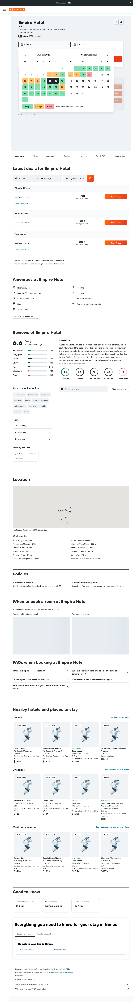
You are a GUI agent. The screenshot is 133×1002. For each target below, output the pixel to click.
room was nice (19, 395)
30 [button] (62, 93)
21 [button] (50, 87)
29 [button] (56, 93)
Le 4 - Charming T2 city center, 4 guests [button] (114, 749)
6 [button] (43, 74)
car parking (45, 395)
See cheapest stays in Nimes (117, 769)
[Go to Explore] (4, 41)
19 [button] (37, 87)
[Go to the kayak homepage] (17, 9)
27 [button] (44, 93)
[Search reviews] (85, 389)
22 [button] (56, 87)
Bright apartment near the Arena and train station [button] (112, 804)
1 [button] (76, 68)
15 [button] (56, 81)
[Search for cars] (4, 28)
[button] (130, 3)
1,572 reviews (35, 36)
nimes (27, 400)
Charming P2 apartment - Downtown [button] (111, 859)
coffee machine (20, 406)
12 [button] (37, 81)
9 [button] (62, 74)
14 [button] (50, 81)
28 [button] (50, 93)
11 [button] (31, 81)
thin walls (17, 412)
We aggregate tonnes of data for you (72, 984)
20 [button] (43, 87)
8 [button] (56, 74)
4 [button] (31, 74)
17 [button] (25, 87)
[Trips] (4, 59)
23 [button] (62, 87)
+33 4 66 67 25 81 (26, 32)
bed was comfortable (37, 406)
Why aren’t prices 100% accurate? (72, 988)
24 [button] (25, 93)
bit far (26, 412)
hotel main (18, 400)
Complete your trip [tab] (25, 934)
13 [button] (44, 81)
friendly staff (33, 395)
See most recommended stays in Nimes (112, 827)
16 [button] (62, 81)
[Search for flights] (4, 17)
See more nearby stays (119, 717)
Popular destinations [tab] (45, 934)
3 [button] (25, 74)
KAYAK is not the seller (72, 979)
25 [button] (31, 93)
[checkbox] (25, 456)
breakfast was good (40, 400)
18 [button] (31, 87)
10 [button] (25, 81)
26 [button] (37, 93)
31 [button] (25, 99)
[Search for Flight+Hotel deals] (4, 33)
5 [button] (37, 74)
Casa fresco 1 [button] (77, 751)
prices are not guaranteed (64, 972)
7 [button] (49, 74)
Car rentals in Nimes (26, 949)
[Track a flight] (4, 46)
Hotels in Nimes (60, 949)
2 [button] (62, 68)
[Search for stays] (4, 23)
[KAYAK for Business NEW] (4, 51)
